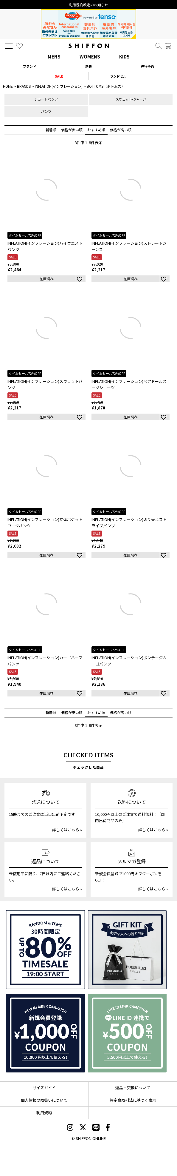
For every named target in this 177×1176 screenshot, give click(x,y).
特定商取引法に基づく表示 (133, 1100)
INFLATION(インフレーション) (59, 86)
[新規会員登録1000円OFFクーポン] (45, 1033)
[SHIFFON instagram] (70, 1128)
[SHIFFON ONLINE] (89, 46)
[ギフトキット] (127, 949)
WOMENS (90, 56)
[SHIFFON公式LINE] (96, 1128)
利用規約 (44, 1112)
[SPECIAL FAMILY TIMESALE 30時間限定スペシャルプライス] (45, 949)
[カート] (168, 45)
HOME (8, 86)
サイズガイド (44, 1087)
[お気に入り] (19, 45)
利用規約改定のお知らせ (88, 4)
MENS (54, 56)
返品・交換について (132, 1087)
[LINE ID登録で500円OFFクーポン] (127, 1033)
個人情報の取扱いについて (44, 1100)
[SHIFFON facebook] (107, 1128)
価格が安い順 (72, 129)
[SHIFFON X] (83, 1128)
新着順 (51, 129)
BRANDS (24, 86)
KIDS (124, 56)
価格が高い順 (120, 129)
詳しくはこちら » (67, 830)
